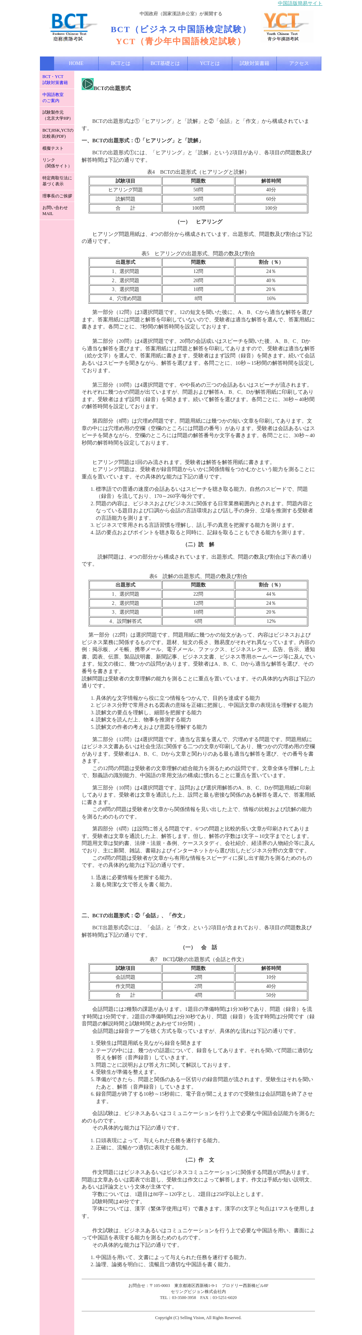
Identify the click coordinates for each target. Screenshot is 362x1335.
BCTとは (120, 63)
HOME (76, 63)
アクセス (299, 63)
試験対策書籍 (254, 63)
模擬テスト (53, 148)
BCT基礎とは (165, 63)
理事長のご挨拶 (57, 195)
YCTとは (210, 63)
